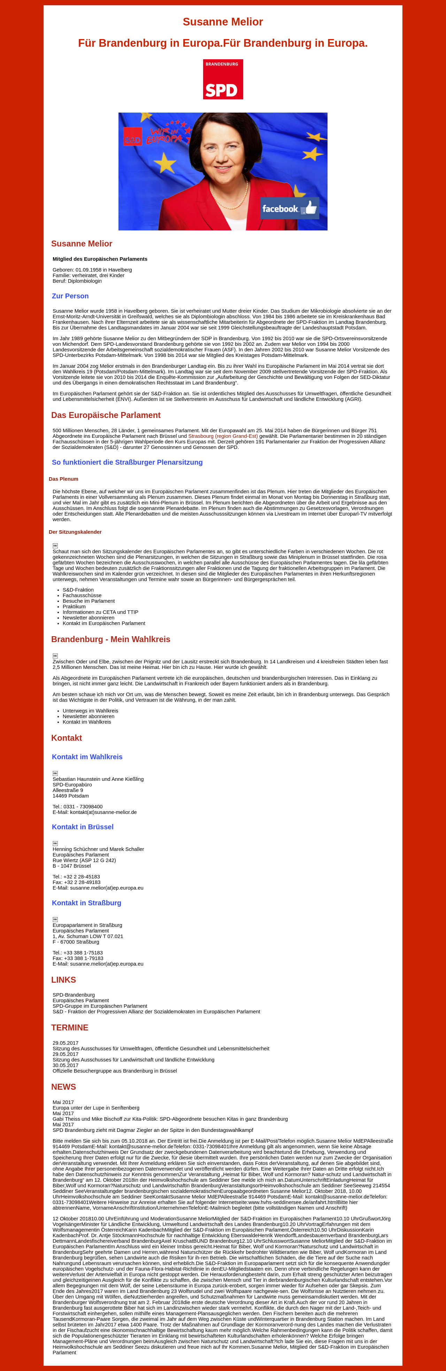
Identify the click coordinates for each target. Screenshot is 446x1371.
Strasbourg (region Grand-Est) (223, 436)
